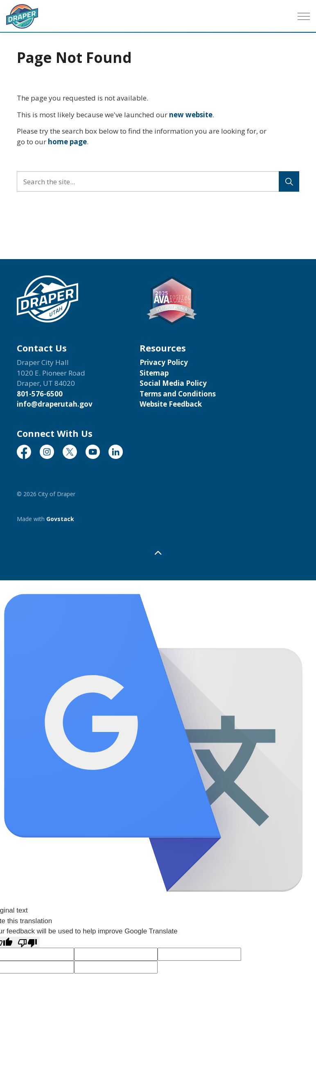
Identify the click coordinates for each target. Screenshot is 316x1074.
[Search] (289, 181)
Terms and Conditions (178, 393)
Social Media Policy (173, 383)
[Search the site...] (158, 181)
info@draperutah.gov (55, 404)
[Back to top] (158, 553)
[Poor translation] (27, 942)
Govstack (60, 519)
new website (190, 114)
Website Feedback (171, 404)
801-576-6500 (40, 393)
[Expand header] (303, 16)
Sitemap (154, 373)
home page (67, 141)
